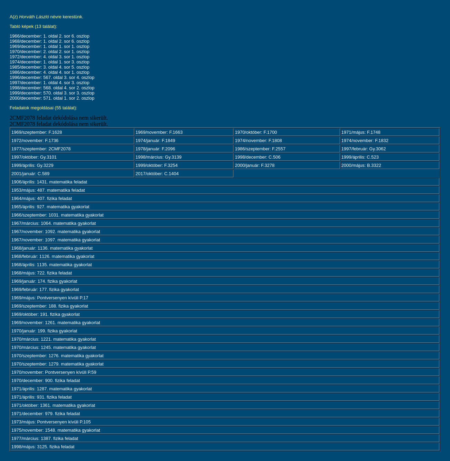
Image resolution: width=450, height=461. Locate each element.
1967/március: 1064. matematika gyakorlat (53, 223)
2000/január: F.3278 (254, 165)
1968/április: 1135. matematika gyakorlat (51, 264)
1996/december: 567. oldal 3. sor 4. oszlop (52, 77)
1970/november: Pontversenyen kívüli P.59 (53, 372)
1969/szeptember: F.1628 (36, 132)
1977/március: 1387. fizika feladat (44, 438)
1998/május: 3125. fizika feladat (42, 446)
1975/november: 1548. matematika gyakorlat (55, 430)
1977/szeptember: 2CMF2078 (41, 148)
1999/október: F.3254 (157, 165)
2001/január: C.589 (30, 173)
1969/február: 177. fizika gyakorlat (45, 289)
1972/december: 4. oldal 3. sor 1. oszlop (49, 56)
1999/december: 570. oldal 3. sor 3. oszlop (52, 93)
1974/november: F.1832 (365, 140)
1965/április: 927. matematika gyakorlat (50, 206)
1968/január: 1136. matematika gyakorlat (52, 248)
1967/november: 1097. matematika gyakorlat (55, 239)
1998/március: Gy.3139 (158, 157)
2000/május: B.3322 (361, 165)
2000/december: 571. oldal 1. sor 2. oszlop (52, 98)
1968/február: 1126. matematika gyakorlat (52, 256)
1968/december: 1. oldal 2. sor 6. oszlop (49, 41)
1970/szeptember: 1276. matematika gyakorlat (57, 355)
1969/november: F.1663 (159, 132)
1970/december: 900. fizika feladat (45, 380)
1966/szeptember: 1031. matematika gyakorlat (57, 215)
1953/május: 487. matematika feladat (48, 190)
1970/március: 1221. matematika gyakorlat (53, 339)
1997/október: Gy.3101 (34, 157)
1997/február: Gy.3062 (363, 148)
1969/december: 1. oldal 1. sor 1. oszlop (49, 46)
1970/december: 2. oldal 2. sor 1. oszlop (49, 51)
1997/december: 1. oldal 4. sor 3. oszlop (49, 82)
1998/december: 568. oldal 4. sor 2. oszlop (52, 87)
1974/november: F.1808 (258, 140)
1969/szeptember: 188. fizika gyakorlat (49, 306)
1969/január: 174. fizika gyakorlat (44, 281)
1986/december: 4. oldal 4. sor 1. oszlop (49, 72)
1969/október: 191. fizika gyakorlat (45, 314)
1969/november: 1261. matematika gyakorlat (55, 322)
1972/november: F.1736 (35, 140)
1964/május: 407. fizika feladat (41, 198)
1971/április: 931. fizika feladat (41, 397)
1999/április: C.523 (360, 157)
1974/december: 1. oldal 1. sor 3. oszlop (49, 61)
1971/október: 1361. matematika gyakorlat (53, 405)
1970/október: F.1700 (256, 132)
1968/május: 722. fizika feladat (41, 272)
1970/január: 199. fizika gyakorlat (44, 330)
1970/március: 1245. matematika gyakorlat (53, 347)
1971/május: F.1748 (360, 132)
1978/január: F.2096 (155, 148)
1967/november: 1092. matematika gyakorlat (55, 231)
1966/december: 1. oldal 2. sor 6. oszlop (49, 36)
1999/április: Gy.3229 (32, 165)
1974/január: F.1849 (155, 140)
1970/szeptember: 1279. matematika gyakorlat (57, 364)
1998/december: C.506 (257, 157)
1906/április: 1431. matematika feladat (49, 181)
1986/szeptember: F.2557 (260, 148)
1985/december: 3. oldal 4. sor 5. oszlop (49, 67)
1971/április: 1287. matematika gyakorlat (51, 388)
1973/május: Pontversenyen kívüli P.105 (51, 421)
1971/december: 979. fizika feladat (45, 413)
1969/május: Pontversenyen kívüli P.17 (49, 297)
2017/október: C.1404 (157, 173)
